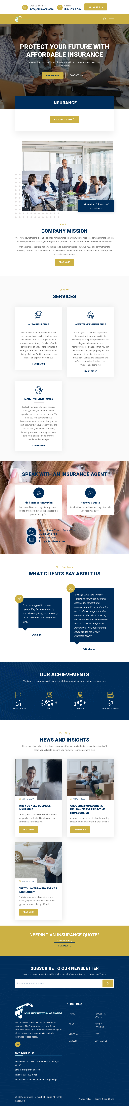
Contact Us (76, 75)
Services (73, 1034)
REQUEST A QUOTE (64, 119)
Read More (28, 830)
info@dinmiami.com (41, 8)
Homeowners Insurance (90, 324)
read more (64, 262)
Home (72, 1014)
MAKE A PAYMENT (99, 1026)
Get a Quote (64, 946)
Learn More (38, 364)
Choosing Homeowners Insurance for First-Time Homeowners (88, 810)
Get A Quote (96, 7)
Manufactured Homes (38, 399)
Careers (73, 1041)
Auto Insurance (39, 324)
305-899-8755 (72, 8)
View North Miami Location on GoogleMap (35, 1080)
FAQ (97, 1034)
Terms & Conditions (104, 1099)
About (72, 1024)
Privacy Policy (84, 1099)
